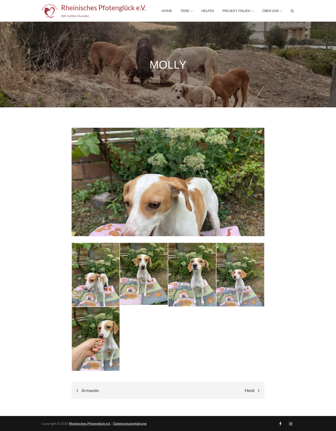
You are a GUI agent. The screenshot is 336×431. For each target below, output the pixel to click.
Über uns (272, 11)
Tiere (186, 11)
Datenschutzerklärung (129, 423)
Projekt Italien (238, 11)
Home (167, 11)
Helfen (207, 11)
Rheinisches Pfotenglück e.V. (103, 7)
